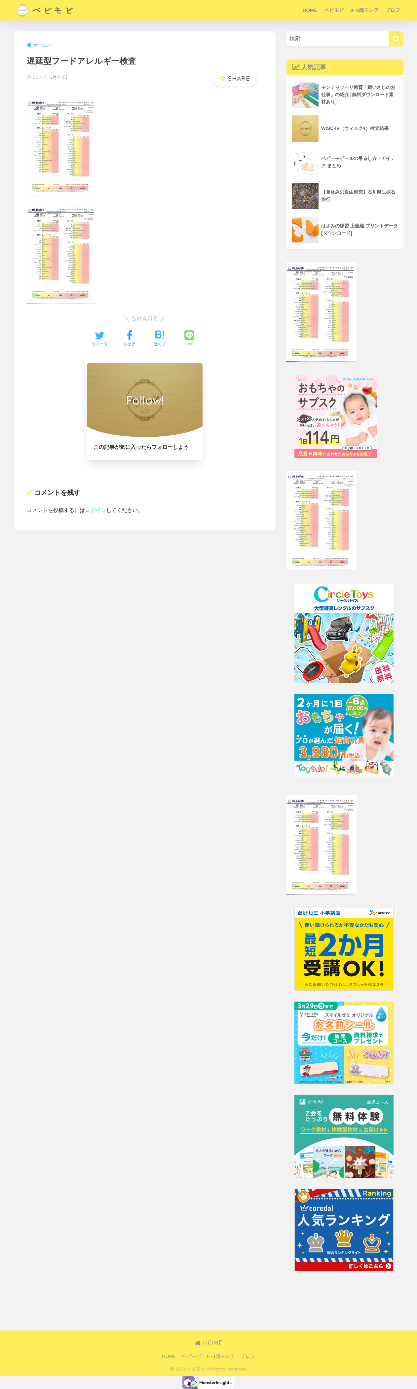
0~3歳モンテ (365, 10)
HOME (310, 10)
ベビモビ (334, 10)
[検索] (396, 38)
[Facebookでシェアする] (129, 339)
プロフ (392, 10)
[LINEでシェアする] (189, 339)
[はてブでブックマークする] (160, 339)
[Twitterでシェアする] (100, 339)
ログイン (95, 510)
